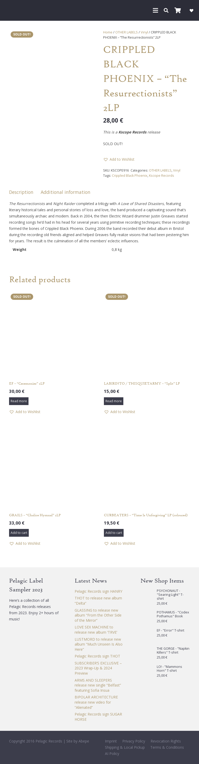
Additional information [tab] (65, 192)
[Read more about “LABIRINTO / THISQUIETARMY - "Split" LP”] (113, 401)
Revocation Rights (166, 741)
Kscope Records (161, 175)
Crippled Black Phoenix (129, 175)
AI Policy (112, 753)
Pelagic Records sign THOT (97, 656)
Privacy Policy (133, 741)
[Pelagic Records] (11, 10)
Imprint (111, 741)
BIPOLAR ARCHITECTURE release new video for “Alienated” (96, 702)
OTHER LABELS (126, 32)
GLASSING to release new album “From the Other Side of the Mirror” (98, 615)
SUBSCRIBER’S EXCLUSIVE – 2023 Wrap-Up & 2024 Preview (98, 668)
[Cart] (177, 10)
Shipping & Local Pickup (125, 747)
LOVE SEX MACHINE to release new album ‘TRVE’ (96, 630)
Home (107, 32)
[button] (155, 10)
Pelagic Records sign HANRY (98, 591)
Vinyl (144, 32)
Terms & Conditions (167, 747)
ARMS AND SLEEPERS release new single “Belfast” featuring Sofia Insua (98, 685)
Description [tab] (21, 192)
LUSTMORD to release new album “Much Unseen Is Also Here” (99, 644)
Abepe (84, 741)
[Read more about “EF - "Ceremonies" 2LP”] (19, 401)
